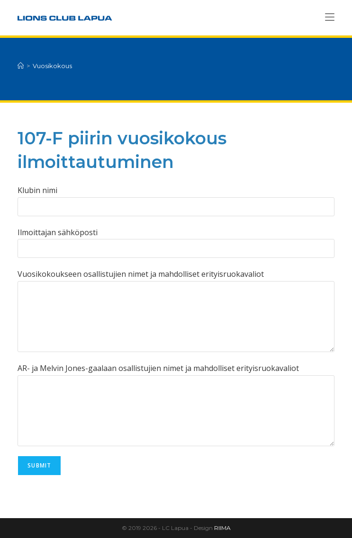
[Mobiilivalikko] (329, 17)
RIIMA (222, 527)
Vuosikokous (52, 66)
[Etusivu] (21, 66)
